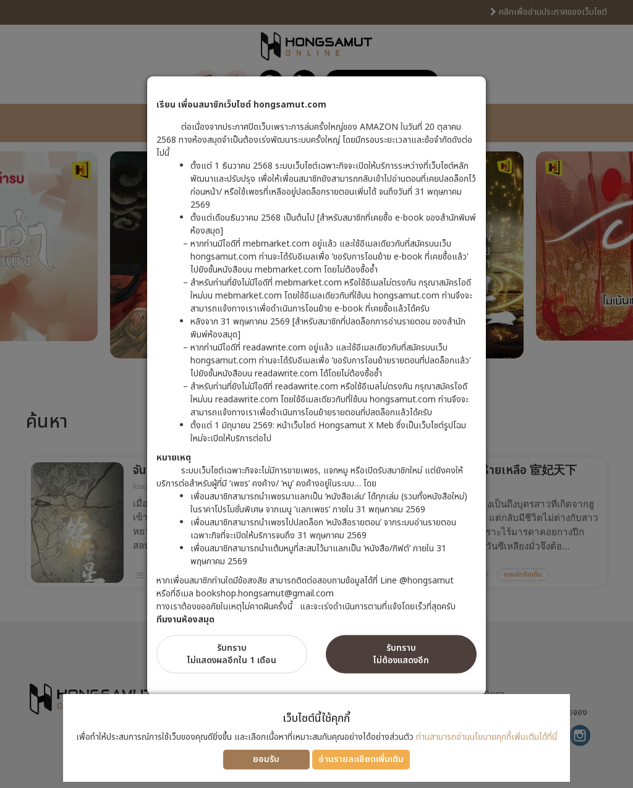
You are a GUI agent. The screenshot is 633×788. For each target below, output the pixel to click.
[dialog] (316, 394)
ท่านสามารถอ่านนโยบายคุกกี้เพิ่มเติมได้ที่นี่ (486, 737)
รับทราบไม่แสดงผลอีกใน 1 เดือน (231, 653)
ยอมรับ (266, 759)
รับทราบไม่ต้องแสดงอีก (401, 653)
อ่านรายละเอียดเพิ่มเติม (361, 759)
